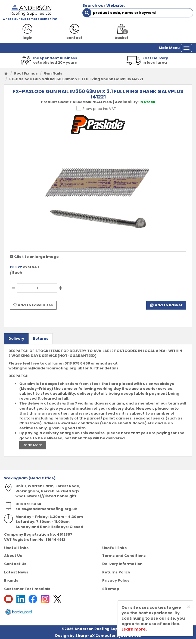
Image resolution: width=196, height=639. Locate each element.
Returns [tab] (40, 338)
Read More (32, 444)
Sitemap (110, 588)
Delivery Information (122, 563)
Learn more (134, 629)
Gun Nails (53, 73)
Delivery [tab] (16, 338)
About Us (13, 555)
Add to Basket (166, 305)
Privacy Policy (115, 580)
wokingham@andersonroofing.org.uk (45, 368)
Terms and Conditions (124, 555)
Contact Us (15, 563)
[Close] (188, 607)
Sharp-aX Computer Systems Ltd (108, 635)
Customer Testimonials (27, 588)
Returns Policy (116, 572)
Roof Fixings (26, 73)
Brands (11, 580)
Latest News (16, 572)
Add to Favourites (33, 305)
